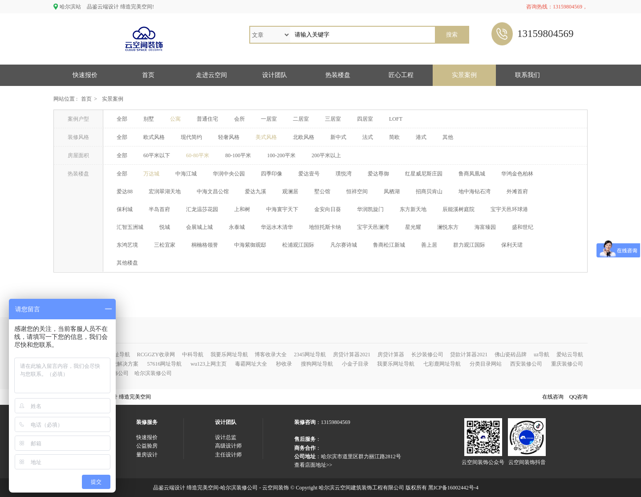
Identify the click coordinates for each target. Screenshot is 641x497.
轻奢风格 (228, 137)
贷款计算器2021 (468, 354)
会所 (239, 119)
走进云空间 (211, 75)
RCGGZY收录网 (156, 354)
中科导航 (192, 354)
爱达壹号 (309, 174)
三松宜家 (164, 245)
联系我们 (527, 75)
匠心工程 (401, 75)
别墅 (148, 119)
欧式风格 (154, 137)
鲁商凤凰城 (471, 174)
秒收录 (284, 364)
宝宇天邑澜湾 (373, 227)
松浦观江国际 (298, 245)
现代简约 (191, 137)
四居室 (365, 119)
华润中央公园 (229, 174)
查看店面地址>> (313, 465)
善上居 (429, 245)
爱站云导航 (569, 354)
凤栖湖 (392, 191)
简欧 (394, 137)
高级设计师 (228, 446)
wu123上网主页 (209, 364)
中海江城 (186, 174)
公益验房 (147, 446)
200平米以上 (326, 155)
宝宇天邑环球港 (509, 209)
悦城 (164, 227)
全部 (122, 119)
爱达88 (125, 191)
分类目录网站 (486, 364)
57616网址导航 (164, 364)
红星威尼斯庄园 (423, 174)
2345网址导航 (310, 354)
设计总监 (225, 437)
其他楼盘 (127, 263)
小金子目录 (355, 364)
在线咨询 (553, 397)
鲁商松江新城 (389, 245)
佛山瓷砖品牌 (511, 354)
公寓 (175, 119)
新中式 (338, 137)
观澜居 (290, 191)
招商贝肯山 (429, 191)
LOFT (395, 119)
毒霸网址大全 (251, 364)
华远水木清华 (277, 227)
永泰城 (237, 227)
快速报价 (85, 75)
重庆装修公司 (567, 364)
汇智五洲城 (130, 227)
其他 (447, 137)
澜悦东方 (447, 227)
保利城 (125, 209)
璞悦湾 (344, 174)
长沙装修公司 (427, 354)
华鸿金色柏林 (517, 174)
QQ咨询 (578, 397)
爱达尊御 (378, 174)
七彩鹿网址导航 (442, 364)
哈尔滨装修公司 (153, 373)
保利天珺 (512, 245)
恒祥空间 (357, 191)
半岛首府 (159, 209)
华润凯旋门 (370, 209)
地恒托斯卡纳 (325, 227)
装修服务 (147, 422)
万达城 (151, 174)
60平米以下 (156, 155)
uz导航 (541, 354)
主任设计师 (228, 455)
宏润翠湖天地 (165, 191)
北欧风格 (303, 137)
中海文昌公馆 (213, 191)
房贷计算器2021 (351, 354)
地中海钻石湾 (474, 191)
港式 (421, 137)
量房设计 (147, 455)
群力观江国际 (469, 245)
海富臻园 (485, 227)
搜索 (452, 34)
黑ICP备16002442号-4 (453, 488)
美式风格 (266, 137)
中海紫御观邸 (250, 245)
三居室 (333, 119)
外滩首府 (517, 191)
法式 (367, 137)
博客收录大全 (271, 354)
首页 (148, 75)
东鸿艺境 (127, 245)
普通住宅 (207, 119)
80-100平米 (238, 155)
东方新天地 (413, 209)
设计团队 (274, 75)
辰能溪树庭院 (458, 209)
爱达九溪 (255, 191)
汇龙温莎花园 (202, 209)
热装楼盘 (337, 75)
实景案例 (464, 75)
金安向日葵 (327, 209)
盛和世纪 (522, 227)
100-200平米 (281, 155)
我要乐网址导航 (229, 354)
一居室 (269, 119)
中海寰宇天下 (282, 209)
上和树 (242, 209)
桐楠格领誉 (204, 245)
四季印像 (271, 174)
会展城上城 (199, 227)
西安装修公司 (526, 364)
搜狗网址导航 (317, 364)
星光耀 (413, 227)
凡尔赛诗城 (343, 245)
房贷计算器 (390, 354)
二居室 (301, 119)
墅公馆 (322, 191)
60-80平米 (197, 155)
